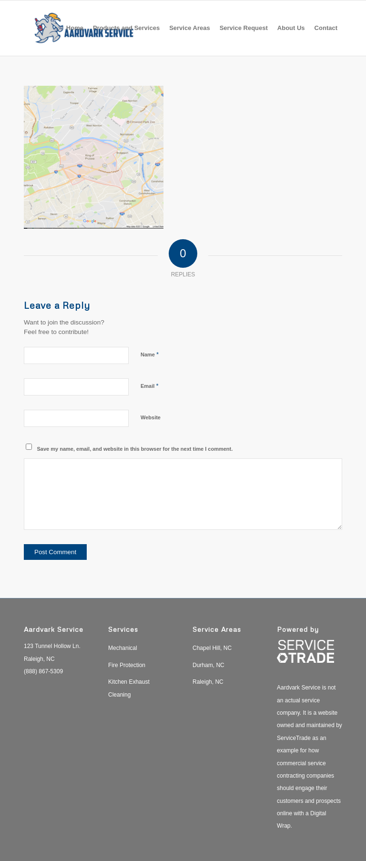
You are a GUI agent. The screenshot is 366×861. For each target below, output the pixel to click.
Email (149, 385)
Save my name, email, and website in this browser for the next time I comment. (135, 449)
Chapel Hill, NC (212, 648)
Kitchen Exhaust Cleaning (129, 688)
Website (151, 417)
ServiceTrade (294, 738)
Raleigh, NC (208, 682)
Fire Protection (126, 665)
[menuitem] (74, 28)
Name (150, 354)
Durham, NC (208, 665)
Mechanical (122, 648)
